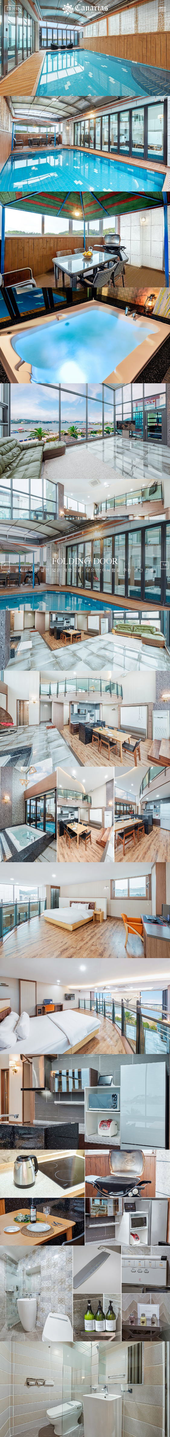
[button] (164, 565)
